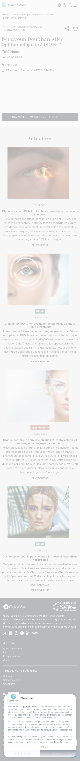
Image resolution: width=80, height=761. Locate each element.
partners (27, 707)
